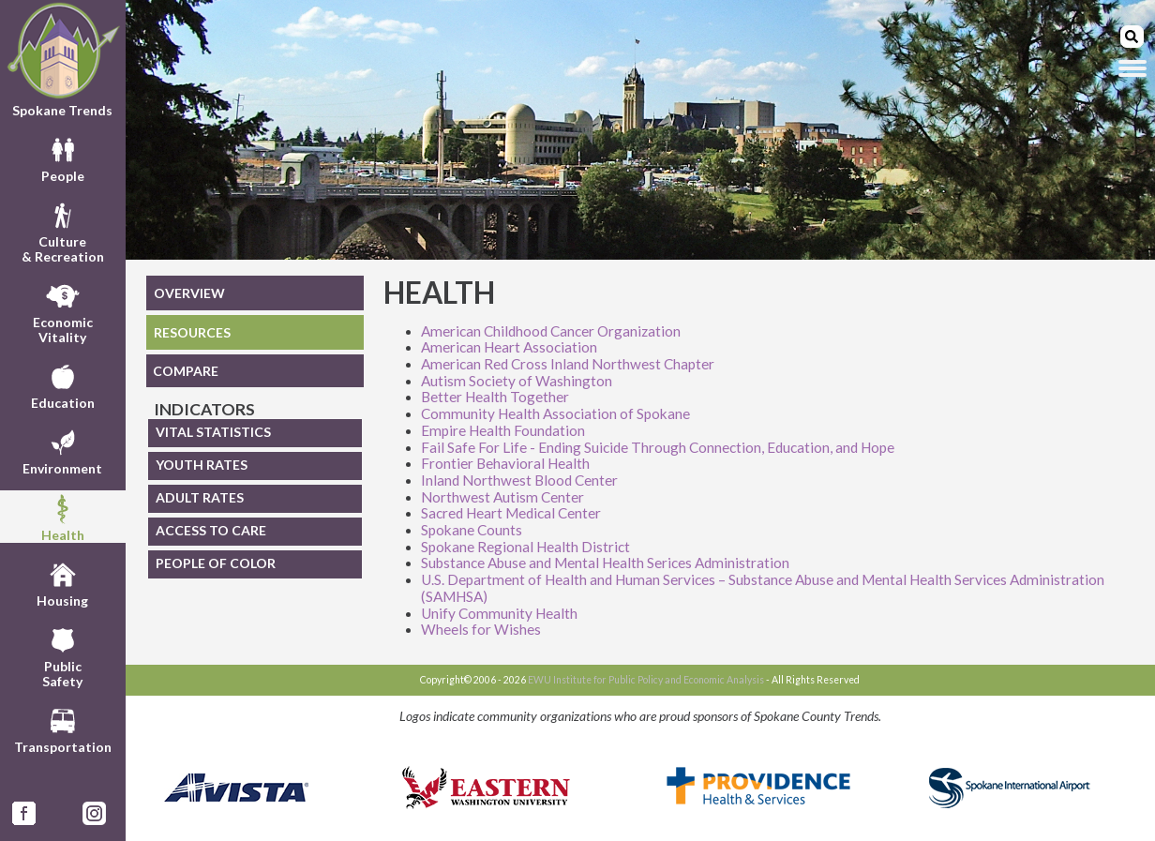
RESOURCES (192, 332)
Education (63, 384)
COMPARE (185, 371)
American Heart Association (509, 346)
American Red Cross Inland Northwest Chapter (567, 363)
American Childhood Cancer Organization (551, 331)
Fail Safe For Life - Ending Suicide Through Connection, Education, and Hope (657, 447)
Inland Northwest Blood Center (519, 480)
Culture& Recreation (63, 230)
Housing (62, 582)
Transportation (63, 728)
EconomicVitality (63, 311)
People (62, 157)
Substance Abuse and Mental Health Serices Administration (605, 562)
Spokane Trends (63, 59)
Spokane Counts (471, 529)
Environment (62, 450)
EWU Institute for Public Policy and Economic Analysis (646, 679)
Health (62, 516)
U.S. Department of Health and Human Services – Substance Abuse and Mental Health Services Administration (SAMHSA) (762, 588)
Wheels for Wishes (481, 629)
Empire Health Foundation (503, 430)
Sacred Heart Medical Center (511, 512)
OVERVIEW (189, 293)
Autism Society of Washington (516, 380)
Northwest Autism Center (502, 496)
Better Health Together (495, 396)
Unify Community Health (499, 613)
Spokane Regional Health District (525, 546)
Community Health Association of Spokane (555, 413)
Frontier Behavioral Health (505, 463)
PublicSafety (62, 655)
